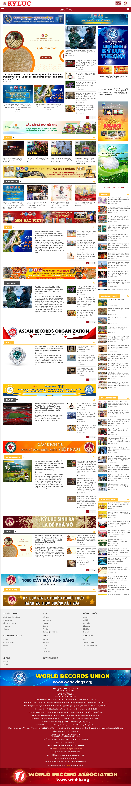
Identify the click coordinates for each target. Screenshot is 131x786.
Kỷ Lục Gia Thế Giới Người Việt (108, 398)
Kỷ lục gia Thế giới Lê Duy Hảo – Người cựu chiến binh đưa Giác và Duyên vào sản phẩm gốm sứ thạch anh (118, 467)
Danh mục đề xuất (89, 642)
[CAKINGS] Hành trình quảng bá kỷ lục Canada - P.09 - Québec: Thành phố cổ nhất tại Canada (118, 236)
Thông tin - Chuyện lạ (11, 283)
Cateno (68, 765)
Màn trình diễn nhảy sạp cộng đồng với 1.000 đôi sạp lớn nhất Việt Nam (37, 159)
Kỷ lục (7, 227)
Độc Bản (86, 629)
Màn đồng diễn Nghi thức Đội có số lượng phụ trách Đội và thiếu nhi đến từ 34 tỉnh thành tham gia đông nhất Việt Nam (85, 160)
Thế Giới (45, 629)
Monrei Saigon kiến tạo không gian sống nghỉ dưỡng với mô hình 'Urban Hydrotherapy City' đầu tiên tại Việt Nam (49, 105)
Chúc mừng (6, 626)
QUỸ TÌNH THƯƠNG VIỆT (50, 658)
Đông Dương (47, 620)
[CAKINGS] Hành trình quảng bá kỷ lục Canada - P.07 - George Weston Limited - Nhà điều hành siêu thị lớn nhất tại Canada (118, 254)
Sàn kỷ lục (8, 343)
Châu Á (45, 626)
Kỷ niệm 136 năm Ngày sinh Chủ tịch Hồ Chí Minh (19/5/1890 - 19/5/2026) (85, 204)
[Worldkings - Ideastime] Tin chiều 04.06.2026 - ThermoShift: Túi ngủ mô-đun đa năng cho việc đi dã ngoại (80, 51)
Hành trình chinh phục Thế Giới (109, 296)
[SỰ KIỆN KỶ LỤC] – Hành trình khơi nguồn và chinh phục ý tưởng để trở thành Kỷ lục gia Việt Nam (118, 550)
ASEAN (45, 623)
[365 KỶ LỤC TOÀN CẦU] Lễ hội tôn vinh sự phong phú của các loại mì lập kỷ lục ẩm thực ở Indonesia (86, 428)
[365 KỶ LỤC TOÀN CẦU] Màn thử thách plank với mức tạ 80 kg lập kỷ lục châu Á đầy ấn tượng (86, 254)
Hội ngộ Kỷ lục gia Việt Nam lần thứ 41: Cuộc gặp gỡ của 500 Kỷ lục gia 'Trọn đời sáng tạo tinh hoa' (119, 532)
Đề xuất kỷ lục (9, 400)
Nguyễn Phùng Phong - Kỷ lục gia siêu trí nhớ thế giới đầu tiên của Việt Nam (118, 430)
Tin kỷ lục (86, 620)
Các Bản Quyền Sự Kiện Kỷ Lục (108, 500)
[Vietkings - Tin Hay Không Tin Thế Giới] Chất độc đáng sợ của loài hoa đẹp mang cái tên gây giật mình (86, 84)
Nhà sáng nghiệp (8, 642)
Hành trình (104, 195)
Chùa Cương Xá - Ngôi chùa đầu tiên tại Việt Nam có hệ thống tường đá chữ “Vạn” (61, 159)
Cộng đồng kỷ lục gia (11, 182)
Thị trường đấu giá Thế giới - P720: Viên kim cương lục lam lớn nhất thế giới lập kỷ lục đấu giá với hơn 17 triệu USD (49, 349)
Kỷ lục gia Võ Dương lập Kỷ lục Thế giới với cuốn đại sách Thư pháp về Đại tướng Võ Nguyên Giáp (119, 421)
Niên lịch (5, 645)
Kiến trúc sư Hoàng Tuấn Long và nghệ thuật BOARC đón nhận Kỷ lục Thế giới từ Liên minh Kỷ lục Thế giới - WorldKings (119, 458)
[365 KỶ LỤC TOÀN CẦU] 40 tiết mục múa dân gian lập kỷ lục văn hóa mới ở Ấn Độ (86, 232)
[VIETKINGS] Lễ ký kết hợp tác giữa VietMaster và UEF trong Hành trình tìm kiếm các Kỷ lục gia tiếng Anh (119, 523)
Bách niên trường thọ (90, 645)
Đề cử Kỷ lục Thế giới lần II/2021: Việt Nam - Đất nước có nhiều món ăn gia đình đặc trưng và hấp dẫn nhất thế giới (118, 374)
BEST (45, 648)
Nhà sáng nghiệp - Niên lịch (13, 457)
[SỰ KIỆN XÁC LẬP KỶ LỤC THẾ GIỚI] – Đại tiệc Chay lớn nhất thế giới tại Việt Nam (118, 541)
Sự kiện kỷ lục (7, 620)
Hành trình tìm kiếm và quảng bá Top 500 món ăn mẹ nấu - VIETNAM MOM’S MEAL (119, 513)
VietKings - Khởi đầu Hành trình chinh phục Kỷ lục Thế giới (117, 328)
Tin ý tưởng (86, 623)
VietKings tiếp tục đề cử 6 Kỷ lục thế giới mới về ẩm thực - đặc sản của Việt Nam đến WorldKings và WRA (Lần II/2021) (119, 338)
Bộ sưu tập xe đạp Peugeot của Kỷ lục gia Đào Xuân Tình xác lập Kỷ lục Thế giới (118, 485)
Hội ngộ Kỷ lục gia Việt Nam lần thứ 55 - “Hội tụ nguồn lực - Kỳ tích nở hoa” (13, 159)
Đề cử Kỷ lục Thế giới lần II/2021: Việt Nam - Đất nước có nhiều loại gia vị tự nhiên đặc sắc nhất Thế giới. (118, 356)
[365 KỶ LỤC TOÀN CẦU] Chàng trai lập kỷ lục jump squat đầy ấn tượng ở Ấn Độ (85, 74)
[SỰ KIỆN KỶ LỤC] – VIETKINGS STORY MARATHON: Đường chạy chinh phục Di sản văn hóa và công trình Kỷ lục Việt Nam (118, 587)
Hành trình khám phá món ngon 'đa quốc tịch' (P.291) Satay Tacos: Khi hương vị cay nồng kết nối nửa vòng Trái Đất (86, 108)
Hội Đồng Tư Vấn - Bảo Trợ (11, 617)
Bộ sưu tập (86, 626)
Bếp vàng (46, 639)
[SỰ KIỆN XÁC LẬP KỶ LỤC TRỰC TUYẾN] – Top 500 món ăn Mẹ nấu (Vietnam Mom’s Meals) (118, 504)
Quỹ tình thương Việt (12, 590)
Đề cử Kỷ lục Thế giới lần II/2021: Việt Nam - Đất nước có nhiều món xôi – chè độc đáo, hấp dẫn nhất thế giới (119, 365)
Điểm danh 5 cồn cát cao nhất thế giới (118, 318)
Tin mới (85, 617)
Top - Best (8, 532)
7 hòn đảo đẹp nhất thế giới (116, 299)
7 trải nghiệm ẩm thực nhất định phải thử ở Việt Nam (86, 561)
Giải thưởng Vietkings (9, 623)
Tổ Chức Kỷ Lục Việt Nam (113, 188)
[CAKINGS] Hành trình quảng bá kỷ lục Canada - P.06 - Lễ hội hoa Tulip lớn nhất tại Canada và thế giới (119, 263)
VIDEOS (8, 138)
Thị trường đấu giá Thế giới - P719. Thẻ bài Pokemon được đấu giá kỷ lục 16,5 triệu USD (85, 348)
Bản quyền (46, 651)
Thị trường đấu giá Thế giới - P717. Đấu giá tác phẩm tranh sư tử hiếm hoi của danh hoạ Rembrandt (85, 370)
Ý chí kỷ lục (87, 639)
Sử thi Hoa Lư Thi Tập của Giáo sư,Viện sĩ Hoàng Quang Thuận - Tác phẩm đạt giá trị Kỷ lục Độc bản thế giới (119, 439)
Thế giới (5, 665)
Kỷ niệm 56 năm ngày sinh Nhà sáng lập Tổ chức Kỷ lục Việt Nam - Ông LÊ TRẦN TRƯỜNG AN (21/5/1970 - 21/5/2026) (61, 205)
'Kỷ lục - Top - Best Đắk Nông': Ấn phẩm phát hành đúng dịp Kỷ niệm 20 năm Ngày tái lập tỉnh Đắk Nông (118, 217)
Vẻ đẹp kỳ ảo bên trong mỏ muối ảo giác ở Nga (119, 309)
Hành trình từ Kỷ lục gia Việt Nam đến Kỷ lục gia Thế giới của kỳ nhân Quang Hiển (119, 449)
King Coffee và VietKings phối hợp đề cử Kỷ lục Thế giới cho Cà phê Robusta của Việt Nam (118, 347)
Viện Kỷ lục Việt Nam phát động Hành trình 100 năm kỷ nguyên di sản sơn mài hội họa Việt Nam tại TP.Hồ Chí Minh (36, 205)
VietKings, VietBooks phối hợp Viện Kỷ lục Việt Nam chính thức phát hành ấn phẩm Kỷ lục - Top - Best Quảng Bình (118, 227)
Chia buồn (6, 629)
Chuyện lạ (86, 632)
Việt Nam (46, 617)
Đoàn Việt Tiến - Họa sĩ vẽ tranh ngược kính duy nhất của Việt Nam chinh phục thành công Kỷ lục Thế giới (118, 403)
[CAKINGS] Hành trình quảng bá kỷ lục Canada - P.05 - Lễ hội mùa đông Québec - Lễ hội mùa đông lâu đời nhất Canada (119, 273)
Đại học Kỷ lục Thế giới (50, 632)
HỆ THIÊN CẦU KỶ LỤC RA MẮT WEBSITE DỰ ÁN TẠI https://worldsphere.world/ (118, 559)
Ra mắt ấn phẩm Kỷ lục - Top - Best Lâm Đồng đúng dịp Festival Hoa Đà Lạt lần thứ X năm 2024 (119, 199)
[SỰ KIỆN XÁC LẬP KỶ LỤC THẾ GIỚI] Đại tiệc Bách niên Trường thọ (119, 568)
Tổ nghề (5, 639)
